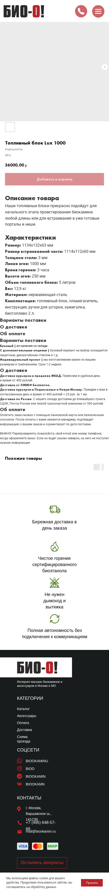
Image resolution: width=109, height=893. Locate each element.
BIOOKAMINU (37, 761)
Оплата (23, 723)
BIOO (30, 769)
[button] (42, 863)
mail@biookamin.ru (41, 831)
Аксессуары (26, 716)
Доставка (24, 730)
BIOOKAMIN (36, 776)
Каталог (23, 709)
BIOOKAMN (35, 784)
